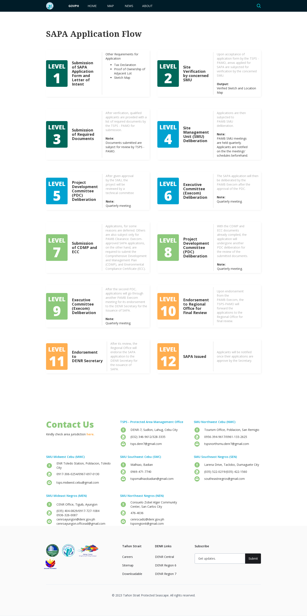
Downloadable (132, 574)
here (90, 434)
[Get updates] (220, 558)
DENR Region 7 (165, 574)
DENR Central (164, 557)
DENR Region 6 (165, 565)
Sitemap (127, 565)
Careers (127, 557)
